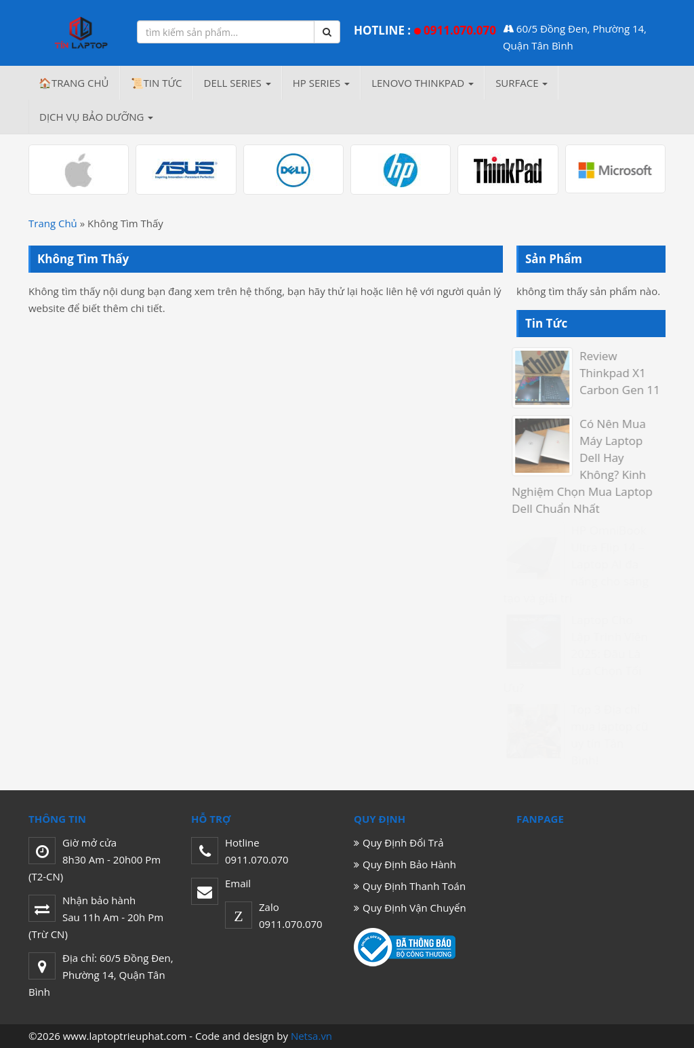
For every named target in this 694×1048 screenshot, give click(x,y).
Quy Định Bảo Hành (409, 864)
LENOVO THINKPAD (422, 83)
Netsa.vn (311, 1036)
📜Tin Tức (156, 83)
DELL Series (237, 83)
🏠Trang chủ (74, 83)
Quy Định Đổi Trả (403, 842)
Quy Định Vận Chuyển (414, 907)
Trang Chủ (52, 223)
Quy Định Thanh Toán (414, 886)
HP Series (321, 83)
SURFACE (521, 83)
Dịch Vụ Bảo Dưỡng (96, 116)
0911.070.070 (460, 30)
